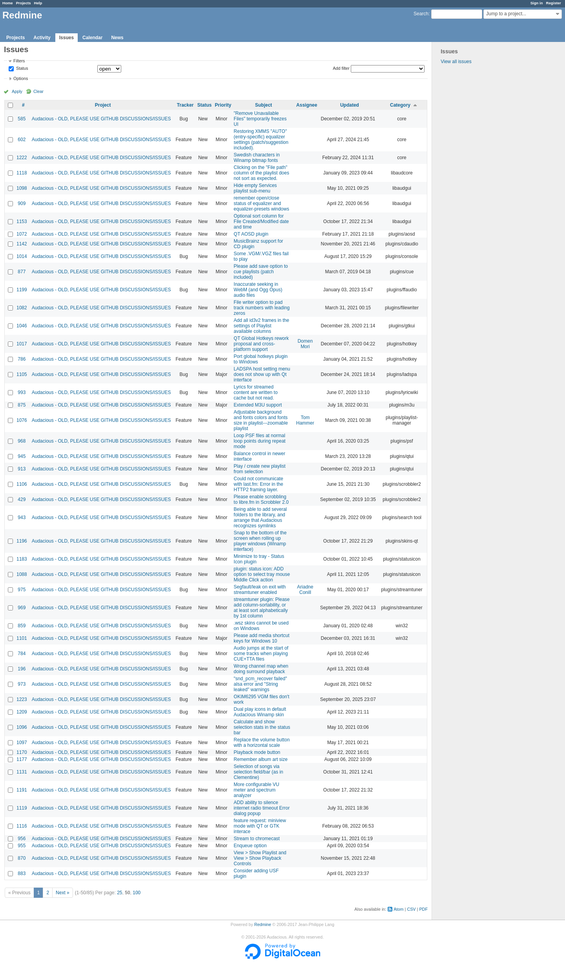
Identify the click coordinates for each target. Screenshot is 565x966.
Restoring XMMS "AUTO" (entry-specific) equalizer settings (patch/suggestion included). (261, 140)
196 (22, 669)
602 (22, 139)
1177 (21, 759)
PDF (423, 909)
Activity (41, 37)
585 (22, 119)
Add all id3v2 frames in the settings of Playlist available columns (261, 326)
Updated (349, 105)
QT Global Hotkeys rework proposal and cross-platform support (261, 344)
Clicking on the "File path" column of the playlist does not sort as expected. (261, 173)
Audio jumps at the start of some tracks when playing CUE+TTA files (261, 653)
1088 (21, 574)
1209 (21, 712)
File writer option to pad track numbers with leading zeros (262, 308)
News (117, 37)
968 (22, 441)
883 (22, 873)
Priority (223, 105)
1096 (21, 727)
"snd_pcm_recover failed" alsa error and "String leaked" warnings (260, 684)
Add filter (341, 68)
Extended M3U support (258, 405)
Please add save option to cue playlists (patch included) (261, 271)
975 (22, 589)
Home (7, 3)
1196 (21, 541)
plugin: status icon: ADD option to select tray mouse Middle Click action (262, 574)
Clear (38, 91)
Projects (23, 3)
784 (22, 653)
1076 (21, 420)
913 (22, 469)
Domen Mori (305, 343)
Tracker (185, 105)
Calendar (92, 37)
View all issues (456, 61)
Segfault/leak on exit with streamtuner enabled (260, 589)
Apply (17, 91)
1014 (21, 256)
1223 (21, 699)
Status (21, 68)
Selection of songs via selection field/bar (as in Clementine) (258, 772)
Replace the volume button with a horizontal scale (262, 742)
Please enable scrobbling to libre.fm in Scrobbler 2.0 (261, 499)
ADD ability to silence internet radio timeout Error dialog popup (262, 808)
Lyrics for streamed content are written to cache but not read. (256, 392)
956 (22, 838)
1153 (21, 221)
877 (22, 271)
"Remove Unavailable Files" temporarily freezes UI (260, 119)
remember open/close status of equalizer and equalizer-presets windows (261, 203)
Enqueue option (250, 845)
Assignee (306, 105)
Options (20, 78)
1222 (21, 157)
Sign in (536, 3)
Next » (62, 892)
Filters (19, 60)
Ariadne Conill (305, 589)
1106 (21, 484)
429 (22, 499)
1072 (21, 234)
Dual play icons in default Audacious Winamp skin (260, 711)
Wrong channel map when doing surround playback (261, 668)
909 (22, 203)
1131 (21, 772)
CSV (411, 909)
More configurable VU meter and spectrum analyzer (256, 790)
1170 (21, 752)
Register (553, 3)
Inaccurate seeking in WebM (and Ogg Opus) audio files (258, 289)
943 (22, 517)
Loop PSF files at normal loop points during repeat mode (260, 441)
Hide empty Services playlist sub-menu (255, 188)
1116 (21, 826)
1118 (21, 173)
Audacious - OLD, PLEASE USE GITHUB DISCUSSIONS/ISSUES (101, 119)
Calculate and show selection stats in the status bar (262, 727)
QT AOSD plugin (251, 234)
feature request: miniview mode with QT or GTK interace (260, 826)
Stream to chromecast (257, 838)
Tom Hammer (305, 420)
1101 (21, 638)
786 (22, 359)
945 (22, 456)
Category (400, 105)
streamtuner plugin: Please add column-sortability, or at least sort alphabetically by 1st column (262, 608)
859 (22, 625)
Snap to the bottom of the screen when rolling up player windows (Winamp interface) (260, 541)
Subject (263, 105)
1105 (21, 374)
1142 (21, 244)
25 (119, 892)
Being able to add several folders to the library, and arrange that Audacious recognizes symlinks (260, 517)
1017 (21, 344)
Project (103, 105)
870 (22, 858)
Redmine (262, 924)
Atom (398, 909)
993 (22, 392)
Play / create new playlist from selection (260, 468)
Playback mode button (257, 752)
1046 (21, 326)
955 (22, 845)
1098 (21, 188)
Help (38, 3)
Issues (66, 37)
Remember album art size (261, 759)
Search (421, 13)
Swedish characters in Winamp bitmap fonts (257, 157)
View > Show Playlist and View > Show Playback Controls (260, 858)
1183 (21, 559)
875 (22, 405)
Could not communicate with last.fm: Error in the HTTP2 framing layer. (258, 484)
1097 (21, 742)
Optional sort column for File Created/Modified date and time (261, 221)
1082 (21, 307)
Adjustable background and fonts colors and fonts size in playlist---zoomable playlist (261, 420)
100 (136, 892)
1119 (21, 808)
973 (22, 684)
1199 (21, 289)
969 (22, 607)
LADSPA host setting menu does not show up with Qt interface (262, 374)
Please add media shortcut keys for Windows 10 (262, 638)
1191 (21, 790)
